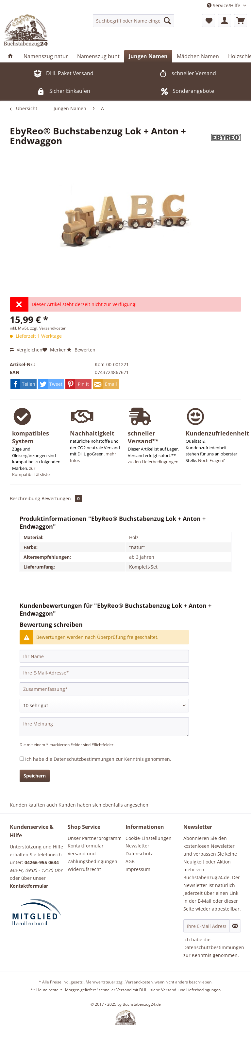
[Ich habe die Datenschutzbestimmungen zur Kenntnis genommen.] (22, 759)
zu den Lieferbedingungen (153, 462)
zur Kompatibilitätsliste (31, 471)
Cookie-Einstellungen (149, 838)
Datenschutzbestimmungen (84, 759)
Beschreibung (25, 498)
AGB (130, 861)
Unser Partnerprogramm (95, 838)
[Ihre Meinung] (104, 726)
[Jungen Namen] (148, 56)
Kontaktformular (86, 846)
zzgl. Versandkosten (48, 328)
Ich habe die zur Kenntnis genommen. (98, 759)
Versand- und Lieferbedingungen (191, 990)
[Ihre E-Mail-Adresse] (104, 672)
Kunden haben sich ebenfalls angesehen (103, 805)
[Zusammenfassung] (104, 688)
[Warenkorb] (240, 20)
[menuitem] (134, 20)
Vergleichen (26, 350)
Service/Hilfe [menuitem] (224, 5)
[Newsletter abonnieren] (235, 925)
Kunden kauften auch (33, 805)
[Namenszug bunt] (98, 56)
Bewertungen (62, 498)
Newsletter (137, 846)
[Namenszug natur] (46, 56)
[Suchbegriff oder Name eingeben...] (134, 20)
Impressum (138, 869)
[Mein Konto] (224, 20)
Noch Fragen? (211, 460)
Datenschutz (139, 853)
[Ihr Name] (104, 656)
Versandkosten (139, 982)
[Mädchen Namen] (198, 56)
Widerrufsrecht (84, 869)
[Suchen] (167, 20)
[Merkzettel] (208, 20)
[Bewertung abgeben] (104, 705)
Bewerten (81, 350)
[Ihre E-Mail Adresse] (206, 925)
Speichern (35, 776)
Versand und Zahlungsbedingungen (92, 857)
